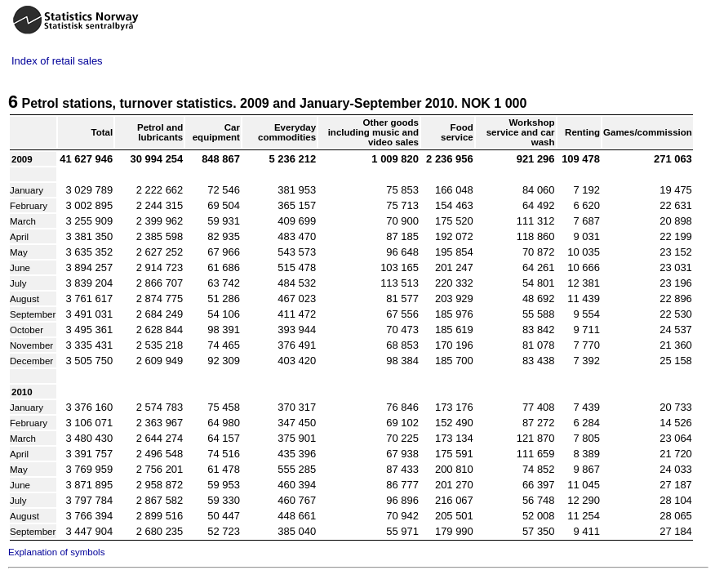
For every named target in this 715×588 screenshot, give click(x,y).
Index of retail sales (57, 61)
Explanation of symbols (56, 552)
